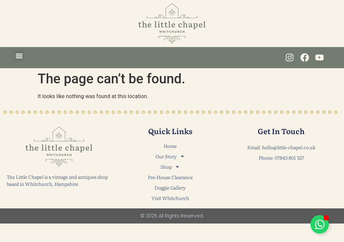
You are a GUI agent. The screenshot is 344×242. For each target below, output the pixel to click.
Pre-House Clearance (170, 177)
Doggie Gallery (170, 187)
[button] (19, 56)
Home (170, 146)
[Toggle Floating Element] (319, 224)
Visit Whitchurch (170, 198)
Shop (170, 166)
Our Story (170, 156)
